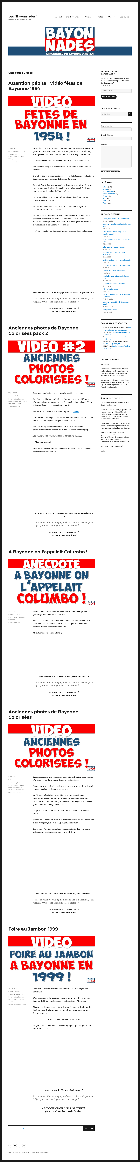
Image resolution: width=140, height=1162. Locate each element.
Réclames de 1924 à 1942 (111, 344)
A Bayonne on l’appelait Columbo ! (47, 551)
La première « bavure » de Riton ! (114, 284)
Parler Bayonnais (72, 17)
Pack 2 (18, 401)
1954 (10, 154)
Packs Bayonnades (109, 194)
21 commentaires (14, 793)
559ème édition (17, 995)
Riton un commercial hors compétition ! (117, 265)
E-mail (107, 135)
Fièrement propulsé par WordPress (35, 1152)
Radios (105, 201)
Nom (106, 126)
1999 (10, 995)
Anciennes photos (14, 783)
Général (17, 151)
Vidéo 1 (76, 411)
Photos (100, 17)
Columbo (11, 619)
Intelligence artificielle (16, 790)
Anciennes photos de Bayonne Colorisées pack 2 (43, 330)
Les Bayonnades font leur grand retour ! (116, 219)
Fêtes (10, 159)
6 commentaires (14, 162)
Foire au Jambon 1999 (33, 929)
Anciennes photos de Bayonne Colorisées (117, 260)
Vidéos (111, 17)
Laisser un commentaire (17, 1004)
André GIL (15, 154)
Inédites (19, 787)
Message (104, 144)
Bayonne (21, 156)
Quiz (104, 198)
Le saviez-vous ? (108, 191)
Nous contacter (110, 171)
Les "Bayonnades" (22, 16)
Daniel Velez (12, 999)
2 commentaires (14, 406)
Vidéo (15, 159)
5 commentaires (14, 623)
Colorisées (12, 401)
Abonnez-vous (108, 97)
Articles (88, 17)
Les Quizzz (124, 17)
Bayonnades (12, 156)
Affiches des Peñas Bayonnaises (114, 271)
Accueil (58, 17)
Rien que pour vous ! (110, 310)
